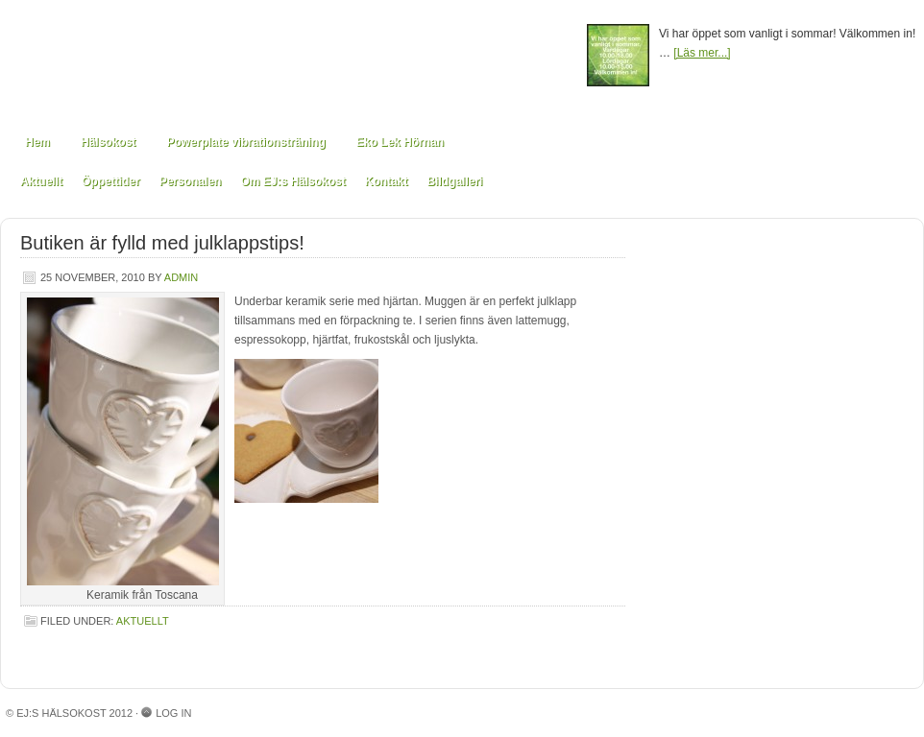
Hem (37, 142)
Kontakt (386, 181)
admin (181, 277)
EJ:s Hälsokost (294, 60)
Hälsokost (108, 142)
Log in (173, 713)
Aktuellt (41, 181)
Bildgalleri (454, 181)
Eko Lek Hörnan (400, 142)
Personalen (190, 181)
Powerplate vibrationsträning (245, 142)
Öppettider (111, 181)
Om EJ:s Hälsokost (292, 181)
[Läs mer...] (701, 52)
